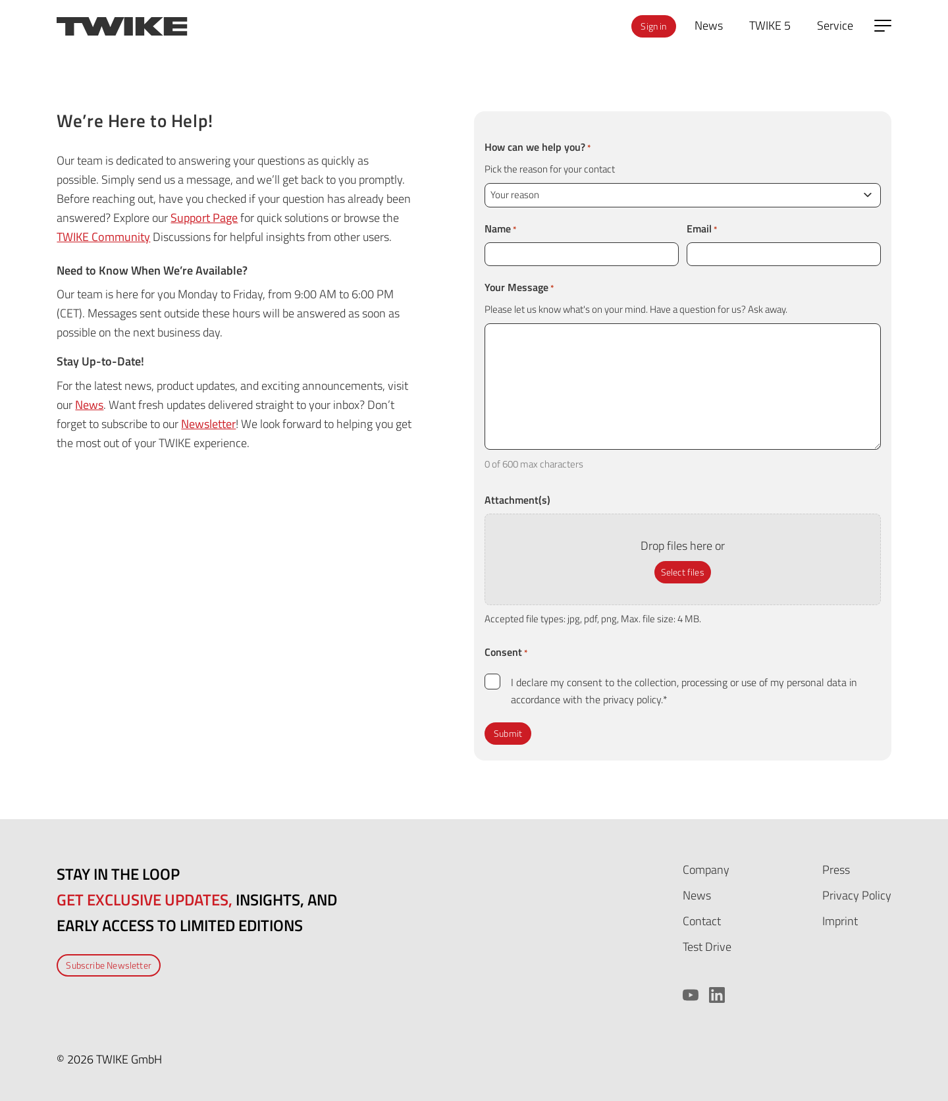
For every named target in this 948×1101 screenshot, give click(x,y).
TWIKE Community (103, 237)
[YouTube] (690, 995)
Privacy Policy (856, 895)
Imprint (840, 921)
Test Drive (707, 946)
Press (836, 869)
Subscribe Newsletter (108, 965)
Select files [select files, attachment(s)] (682, 572)
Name (501, 228)
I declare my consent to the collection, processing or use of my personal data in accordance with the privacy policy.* (684, 690)
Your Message (519, 287)
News (89, 405)
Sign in (653, 26)
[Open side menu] (882, 26)
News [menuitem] (709, 25)
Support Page (204, 218)
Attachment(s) (517, 500)
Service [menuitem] (835, 25)
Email (702, 228)
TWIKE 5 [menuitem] (770, 25)
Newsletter (208, 424)
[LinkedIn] (717, 995)
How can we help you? (538, 147)
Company (706, 869)
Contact (702, 921)
